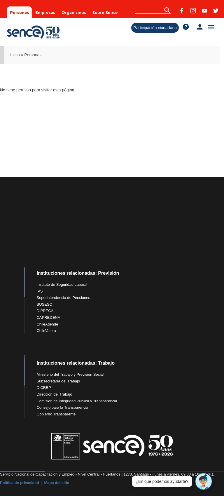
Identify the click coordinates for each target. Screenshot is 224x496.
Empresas (45, 12)
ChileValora (46, 330)
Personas (19, 12)
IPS (39, 291)
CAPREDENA (48, 317)
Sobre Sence (105, 12)
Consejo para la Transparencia (62, 407)
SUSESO (44, 304)
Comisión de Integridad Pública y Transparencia (76, 401)
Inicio (15, 55)
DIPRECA (44, 311)
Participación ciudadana (155, 27)
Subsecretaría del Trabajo (58, 381)
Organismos (74, 12)
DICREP (43, 387)
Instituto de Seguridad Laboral (61, 284)
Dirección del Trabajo (54, 394)
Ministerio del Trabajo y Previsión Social (70, 374)
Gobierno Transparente (56, 414)
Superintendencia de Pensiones (63, 297)
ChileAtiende (47, 324)
